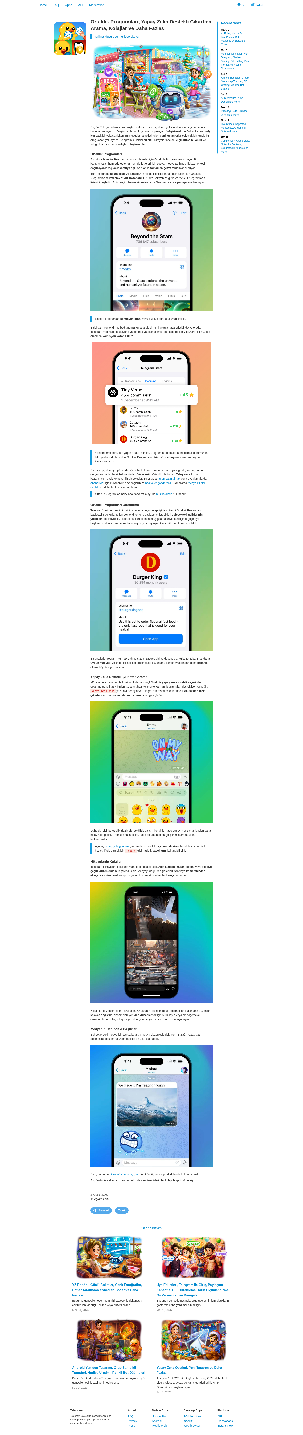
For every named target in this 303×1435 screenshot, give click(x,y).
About (132, 1410)
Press (131, 1425)
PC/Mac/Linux (192, 1416)
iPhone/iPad (159, 1416)
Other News (151, 1228)
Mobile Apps (160, 1410)
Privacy (132, 1421)
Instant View (225, 1425)
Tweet (121, 1210)
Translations (225, 1421)
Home (43, 5)
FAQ (56, 5)
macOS (188, 1421)
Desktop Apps (193, 1410)
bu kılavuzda (164, 494)
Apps (68, 5)
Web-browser (191, 1425)
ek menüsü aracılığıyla (123, 1174)
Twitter (257, 4)
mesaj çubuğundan (117, 846)
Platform (223, 1410)
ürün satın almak (169, 478)
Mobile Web (159, 1425)
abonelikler (97, 483)
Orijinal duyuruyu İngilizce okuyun (117, 36)
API (80, 5)
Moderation (96, 5)
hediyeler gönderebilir (158, 483)
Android (157, 1421)
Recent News (231, 23)
